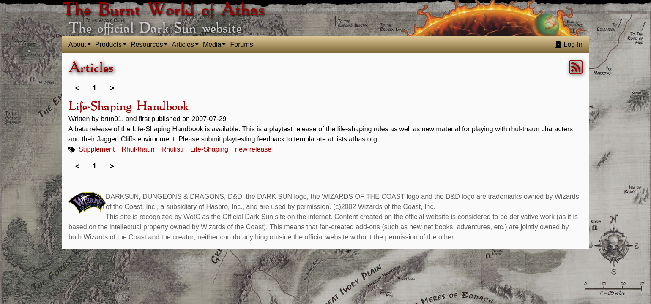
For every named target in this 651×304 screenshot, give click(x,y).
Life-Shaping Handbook (128, 107)
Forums (241, 44)
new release (253, 149)
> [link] (112, 88)
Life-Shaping (209, 149)
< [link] (77, 88)
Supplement (97, 149)
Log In (569, 44)
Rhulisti (172, 149)
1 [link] (94, 88)
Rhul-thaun (137, 149)
